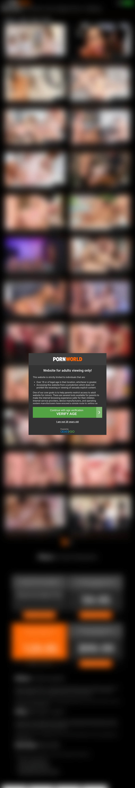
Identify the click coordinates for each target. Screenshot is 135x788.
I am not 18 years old (67, 422)
